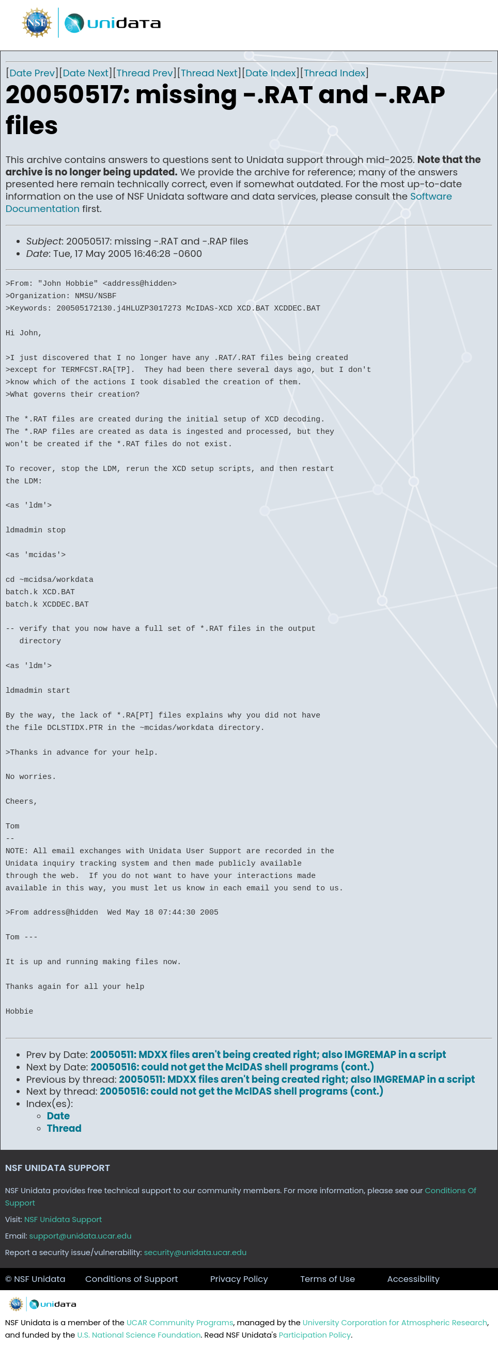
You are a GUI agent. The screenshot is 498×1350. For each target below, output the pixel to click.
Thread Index (334, 73)
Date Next (85, 73)
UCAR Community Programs (180, 1323)
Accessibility (413, 1279)
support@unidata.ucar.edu (80, 1236)
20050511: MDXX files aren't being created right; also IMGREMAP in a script (268, 1054)
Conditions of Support (131, 1279)
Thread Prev (144, 73)
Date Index (270, 73)
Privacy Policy (239, 1279)
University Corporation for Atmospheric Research (395, 1323)
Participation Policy (315, 1335)
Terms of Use (327, 1279)
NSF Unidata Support (63, 1219)
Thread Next (209, 73)
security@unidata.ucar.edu (195, 1252)
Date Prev (32, 73)
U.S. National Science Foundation (138, 1335)
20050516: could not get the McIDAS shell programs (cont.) (232, 1067)
